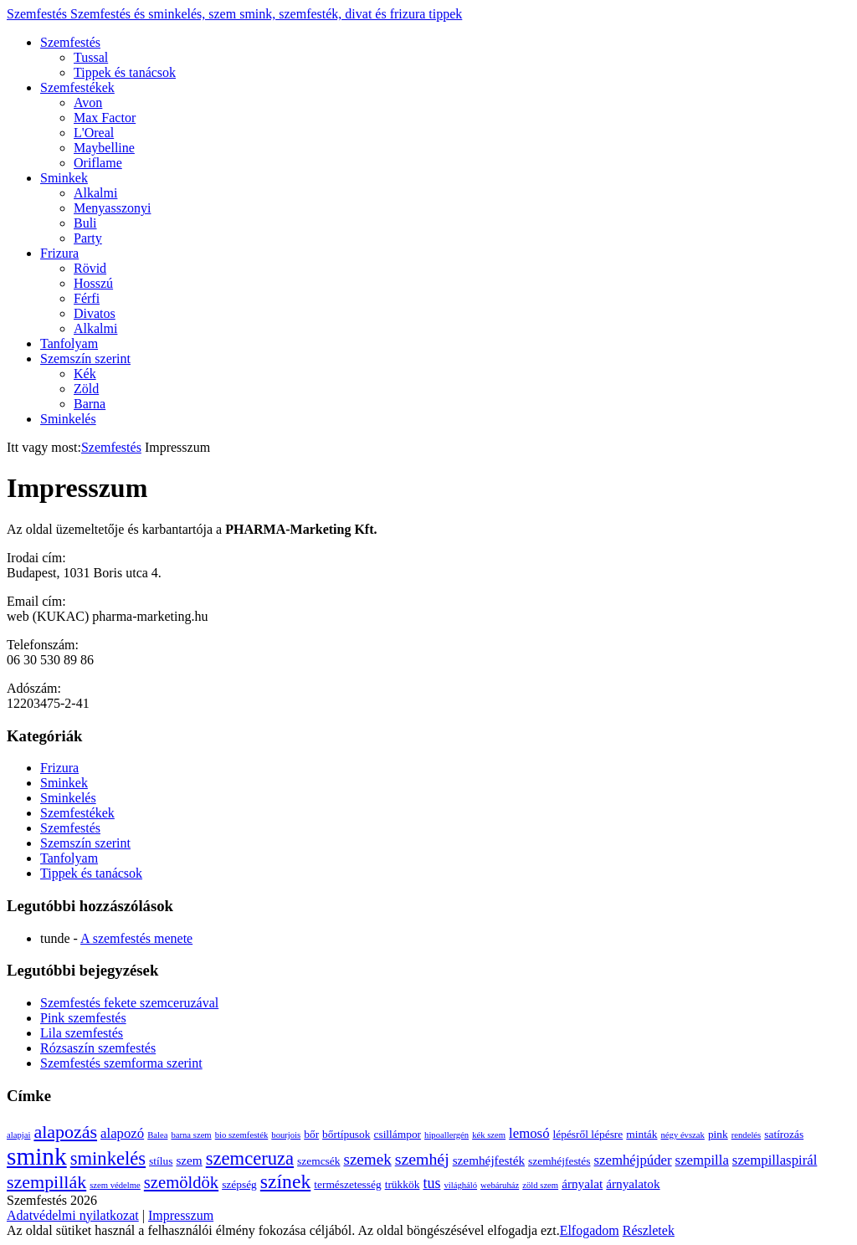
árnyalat (582, 1183)
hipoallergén (446, 1135)
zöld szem (540, 1185)
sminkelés (108, 1158)
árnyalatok (632, 1183)
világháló (460, 1185)
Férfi (87, 298)
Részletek (649, 1230)
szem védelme (115, 1185)
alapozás (65, 1131)
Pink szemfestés (83, 1018)
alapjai (18, 1135)
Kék (85, 373)
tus (431, 1183)
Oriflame (98, 163)
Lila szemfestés (81, 1033)
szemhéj (422, 1159)
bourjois (285, 1135)
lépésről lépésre (588, 1134)
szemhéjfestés (559, 1161)
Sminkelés (68, 419)
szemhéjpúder (633, 1160)
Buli (85, 223)
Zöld (86, 389)
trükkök (402, 1184)
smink (37, 1156)
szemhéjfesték (489, 1160)
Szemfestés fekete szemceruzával (129, 1003)
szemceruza (250, 1158)
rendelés (746, 1135)
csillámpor (397, 1134)
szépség (239, 1184)
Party (88, 238)
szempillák (46, 1181)
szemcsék (318, 1161)
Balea (157, 1135)
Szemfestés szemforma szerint (121, 1063)
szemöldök (181, 1182)
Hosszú (93, 283)
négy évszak (683, 1135)
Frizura (59, 253)
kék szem (488, 1135)
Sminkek (64, 178)
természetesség (347, 1184)
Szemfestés (234, 14)
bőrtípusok (346, 1134)
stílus (160, 1161)
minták (641, 1134)
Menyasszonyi (112, 208)
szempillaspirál (775, 1160)
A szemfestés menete (136, 938)
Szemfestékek (77, 87)
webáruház (499, 1185)
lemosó (529, 1133)
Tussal (91, 57)
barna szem (191, 1135)
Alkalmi (95, 193)
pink (718, 1134)
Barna (89, 404)
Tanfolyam (69, 343)
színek (285, 1181)
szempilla (702, 1160)
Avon (88, 102)
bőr (311, 1134)
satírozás (783, 1134)
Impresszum (180, 1215)
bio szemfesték (242, 1135)
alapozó (122, 1133)
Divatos (94, 313)
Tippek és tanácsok (125, 72)
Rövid (90, 268)
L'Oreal (94, 133)
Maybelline (104, 148)
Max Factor (105, 117)
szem (189, 1160)
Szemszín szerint (85, 358)
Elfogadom (589, 1230)
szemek (367, 1159)
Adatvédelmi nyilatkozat (73, 1215)
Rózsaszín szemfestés (98, 1048)
